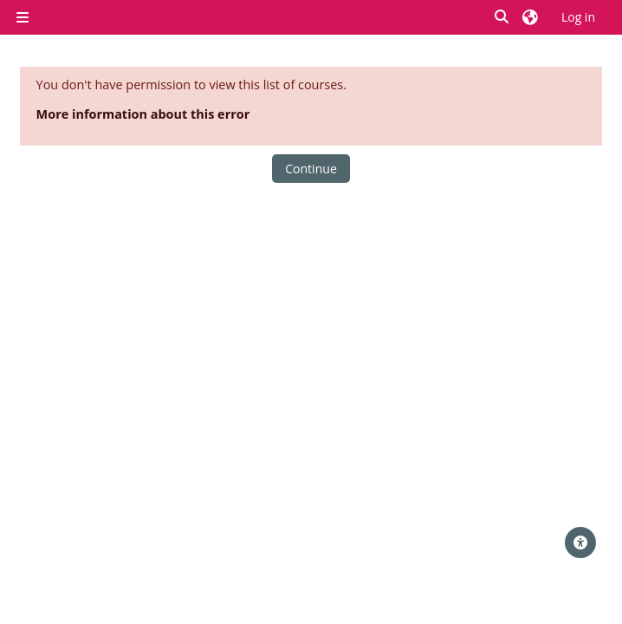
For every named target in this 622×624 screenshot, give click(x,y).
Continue (311, 168)
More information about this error (143, 114)
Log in (578, 17)
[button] (502, 17)
